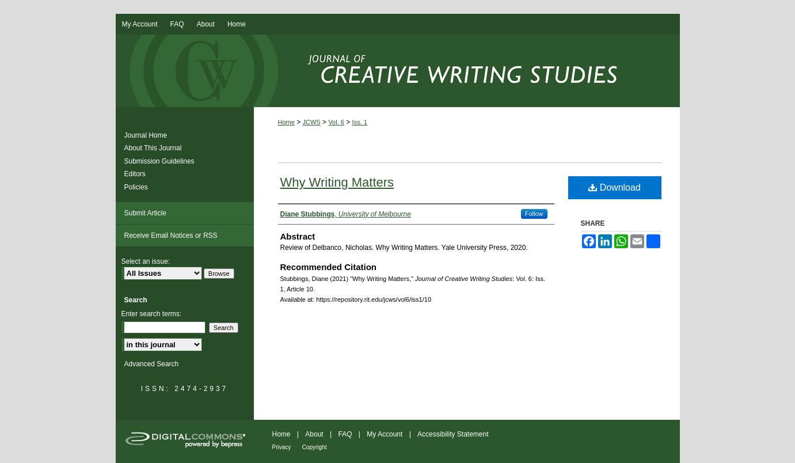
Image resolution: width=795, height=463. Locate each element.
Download (614, 187)
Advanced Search (151, 364)
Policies (136, 187)
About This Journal (153, 148)
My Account (384, 434)
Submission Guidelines (159, 161)
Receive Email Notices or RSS (171, 236)
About (314, 434)
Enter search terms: (151, 314)
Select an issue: (145, 261)
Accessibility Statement (452, 434)
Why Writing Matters (337, 182)
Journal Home (146, 135)
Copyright (314, 447)
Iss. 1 (359, 122)
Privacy (281, 447)
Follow (534, 213)
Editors (135, 174)
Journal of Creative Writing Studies (398, 71)
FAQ (345, 434)
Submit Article (145, 213)
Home (286, 122)
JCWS (312, 122)
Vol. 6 (336, 122)
